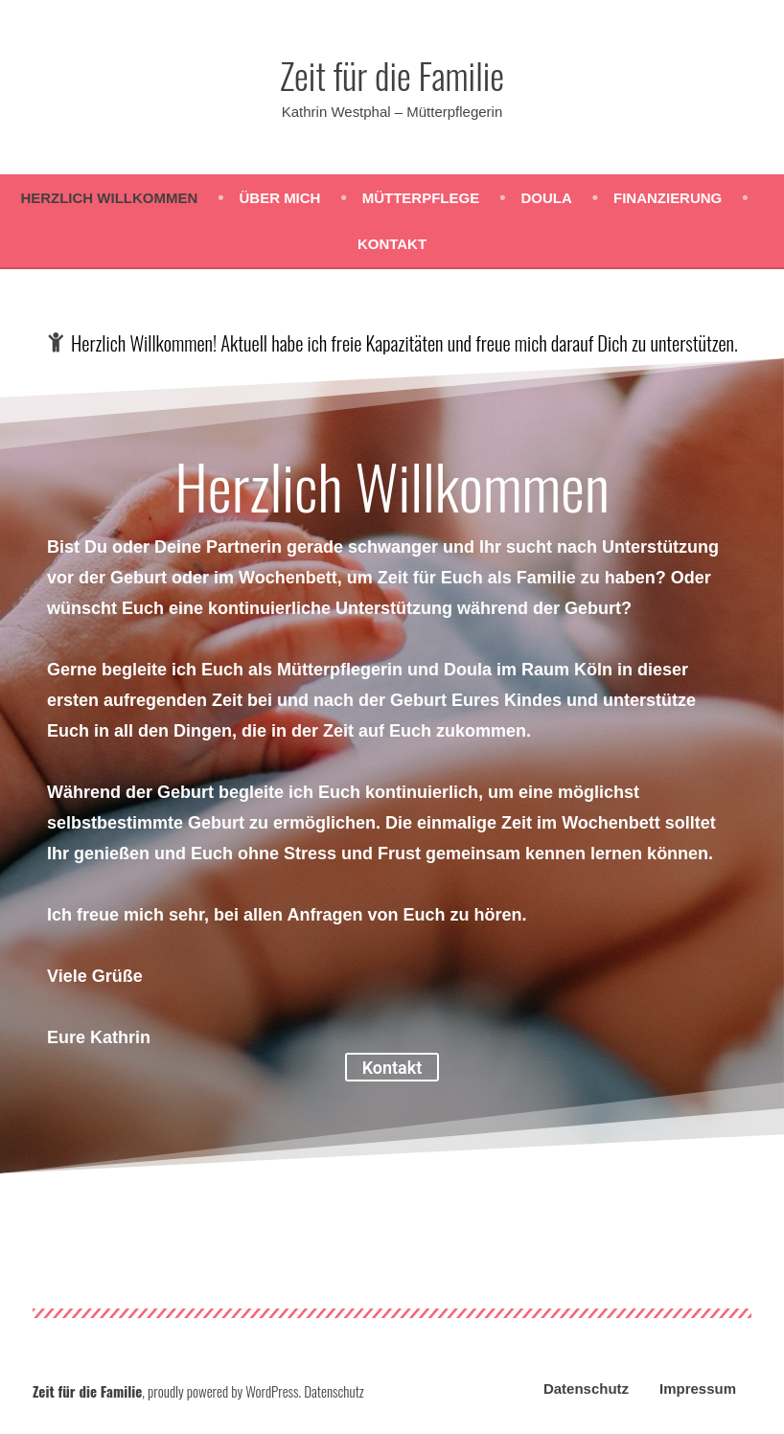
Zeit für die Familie (392, 75)
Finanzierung (667, 198)
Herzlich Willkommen (108, 198)
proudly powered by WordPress (223, 1390)
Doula (545, 198)
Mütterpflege (420, 198)
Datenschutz (586, 1388)
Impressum (697, 1388)
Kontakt (392, 244)
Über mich (280, 198)
